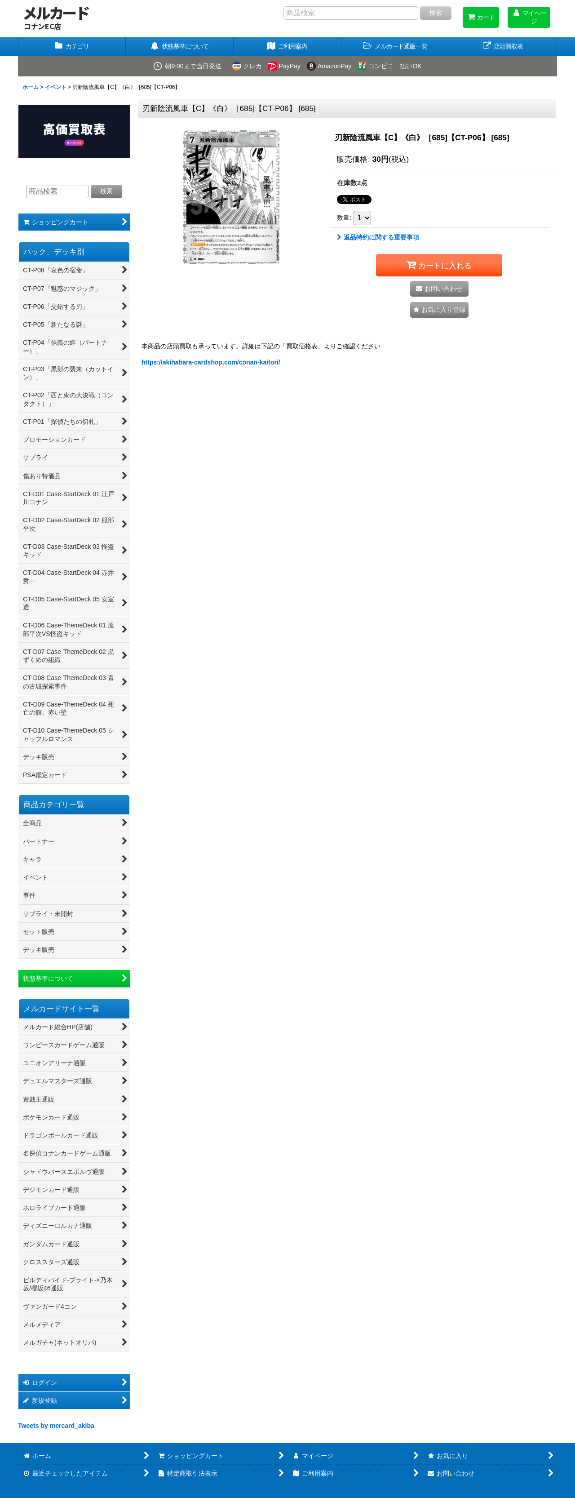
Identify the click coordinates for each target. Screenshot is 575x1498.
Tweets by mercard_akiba (56, 1425)
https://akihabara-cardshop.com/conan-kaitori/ (211, 362)
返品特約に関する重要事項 (378, 237)
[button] (395, 46)
